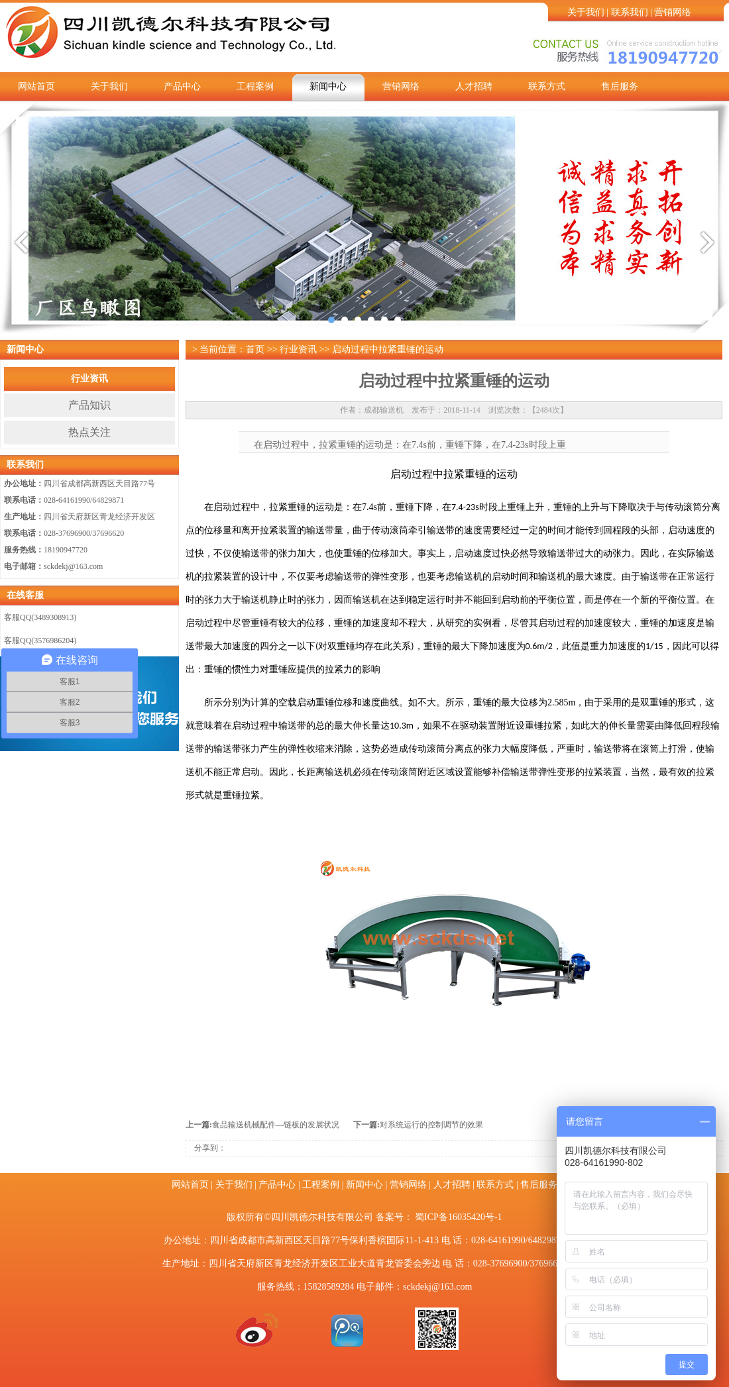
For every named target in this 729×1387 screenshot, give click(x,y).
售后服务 (619, 86)
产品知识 (89, 405)
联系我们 (629, 12)
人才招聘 (473, 86)
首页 (255, 349)
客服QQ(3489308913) (40, 617)
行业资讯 (89, 379)
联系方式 (546, 86)
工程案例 (255, 86)
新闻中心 (328, 86)
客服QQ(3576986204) (40, 640)
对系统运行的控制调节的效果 (431, 1124)
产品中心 (182, 86)
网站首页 (36, 86)
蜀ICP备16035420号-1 (458, 1217)
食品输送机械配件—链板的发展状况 (275, 1124)
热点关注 (89, 432)
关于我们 (585, 12)
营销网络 (672, 12)
